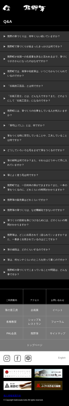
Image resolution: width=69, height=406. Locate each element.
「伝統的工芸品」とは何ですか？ (25, 85)
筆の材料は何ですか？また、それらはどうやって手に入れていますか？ (37, 162)
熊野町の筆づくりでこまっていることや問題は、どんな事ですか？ (37, 272)
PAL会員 (11, 333)
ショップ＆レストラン (34, 321)
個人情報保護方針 (12, 395)
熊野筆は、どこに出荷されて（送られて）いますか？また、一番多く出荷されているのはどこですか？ (37, 237)
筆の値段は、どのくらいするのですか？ (28, 249)
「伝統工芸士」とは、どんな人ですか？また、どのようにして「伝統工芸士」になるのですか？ (37, 98)
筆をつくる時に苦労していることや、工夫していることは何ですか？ (37, 137)
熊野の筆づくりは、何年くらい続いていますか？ (33, 36)
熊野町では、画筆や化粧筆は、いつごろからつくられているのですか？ (37, 73)
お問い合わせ (57, 300)
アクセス (34, 300)
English (62, 358)
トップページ (34, 345)
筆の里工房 (11, 310)
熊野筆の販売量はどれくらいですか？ (27, 199)
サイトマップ (57, 333)
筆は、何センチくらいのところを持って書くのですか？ (37, 259)
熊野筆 (34, 333)
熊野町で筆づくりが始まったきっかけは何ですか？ (34, 46)
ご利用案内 (11, 300)
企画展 (34, 310)
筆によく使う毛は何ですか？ (22, 175)
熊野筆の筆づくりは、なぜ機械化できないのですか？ (36, 210)
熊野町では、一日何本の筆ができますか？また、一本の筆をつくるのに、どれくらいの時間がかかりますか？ (37, 187)
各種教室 (11, 321)
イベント (57, 310)
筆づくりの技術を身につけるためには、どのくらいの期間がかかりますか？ (37, 222)
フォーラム (57, 321)
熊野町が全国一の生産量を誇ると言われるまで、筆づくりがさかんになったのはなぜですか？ (37, 58)
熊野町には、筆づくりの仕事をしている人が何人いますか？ (37, 113)
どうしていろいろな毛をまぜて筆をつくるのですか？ (36, 150)
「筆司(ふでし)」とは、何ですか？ (26, 125)
